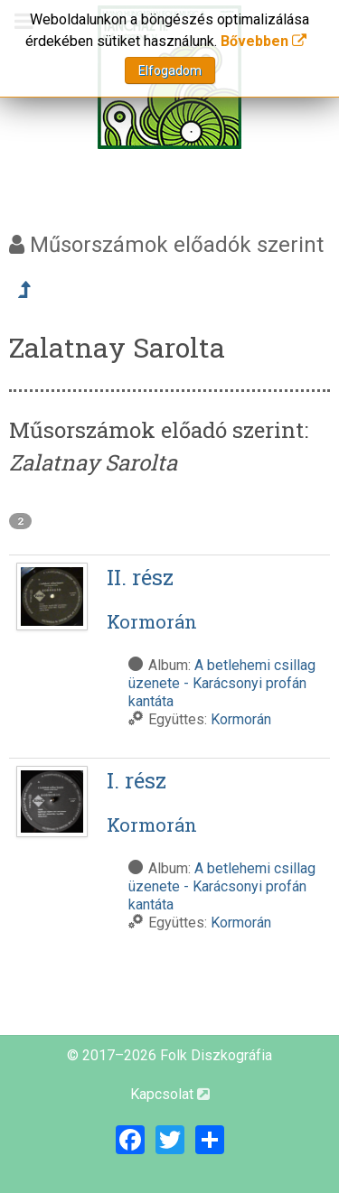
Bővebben (263, 41)
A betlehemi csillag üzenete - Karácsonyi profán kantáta (221, 683)
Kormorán (241, 719)
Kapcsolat (170, 1094)
